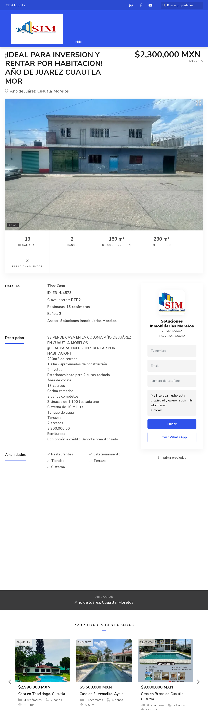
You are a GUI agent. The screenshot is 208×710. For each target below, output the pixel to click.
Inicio (78, 42)
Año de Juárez (23, 91)
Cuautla (44, 91)
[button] (10, 660)
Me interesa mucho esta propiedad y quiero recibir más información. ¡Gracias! (171, 381)
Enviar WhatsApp (172, 415)
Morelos (61, 91)
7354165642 (172, 309)
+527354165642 (172, 314)
